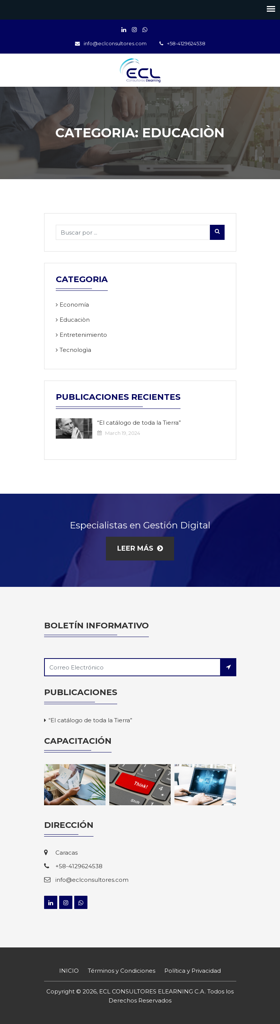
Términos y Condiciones (121, 970)
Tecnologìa (75, 349)
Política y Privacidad (192, 970)
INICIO (69, 970)
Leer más (140, 548)
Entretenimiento (83, 334)
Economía (74, 304)
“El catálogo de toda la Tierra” (139, 422)
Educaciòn (75, 319)
